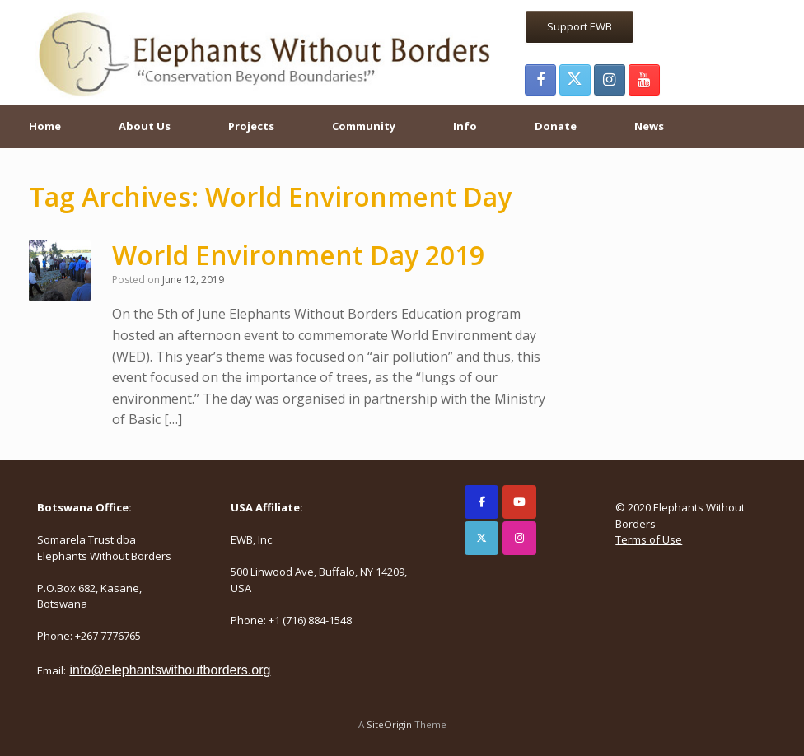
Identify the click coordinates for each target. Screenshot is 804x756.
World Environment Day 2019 (298, 255)
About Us (145, 126)
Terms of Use (648, 539)
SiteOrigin (389, 724)
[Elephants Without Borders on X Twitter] (481, 538)
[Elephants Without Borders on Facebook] (481, 502)
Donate (556, 126)
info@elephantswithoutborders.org (169, 670)
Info (465, 126)
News (649, 126)
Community (363, 126)
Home (45, 126)
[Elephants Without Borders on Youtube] (519, 502)
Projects (251, 126)
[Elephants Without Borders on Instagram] (519, 538)
